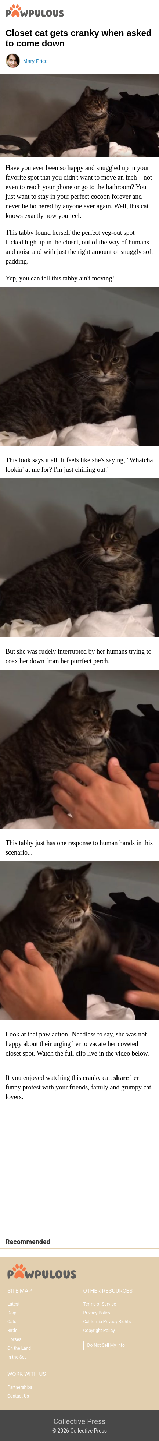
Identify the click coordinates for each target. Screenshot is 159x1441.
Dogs (12, 1312)
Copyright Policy (99, 1330)
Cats (11, 1321)
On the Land (19, 1348)
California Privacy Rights (107, 1321)
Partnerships (19, 1387)
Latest (13, 1304)
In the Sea (17, 1357)
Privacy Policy (97, 1312)
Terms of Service (99, 1304)
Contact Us (18, 1396)
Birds (12, 1330)
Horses (14, 1339)
